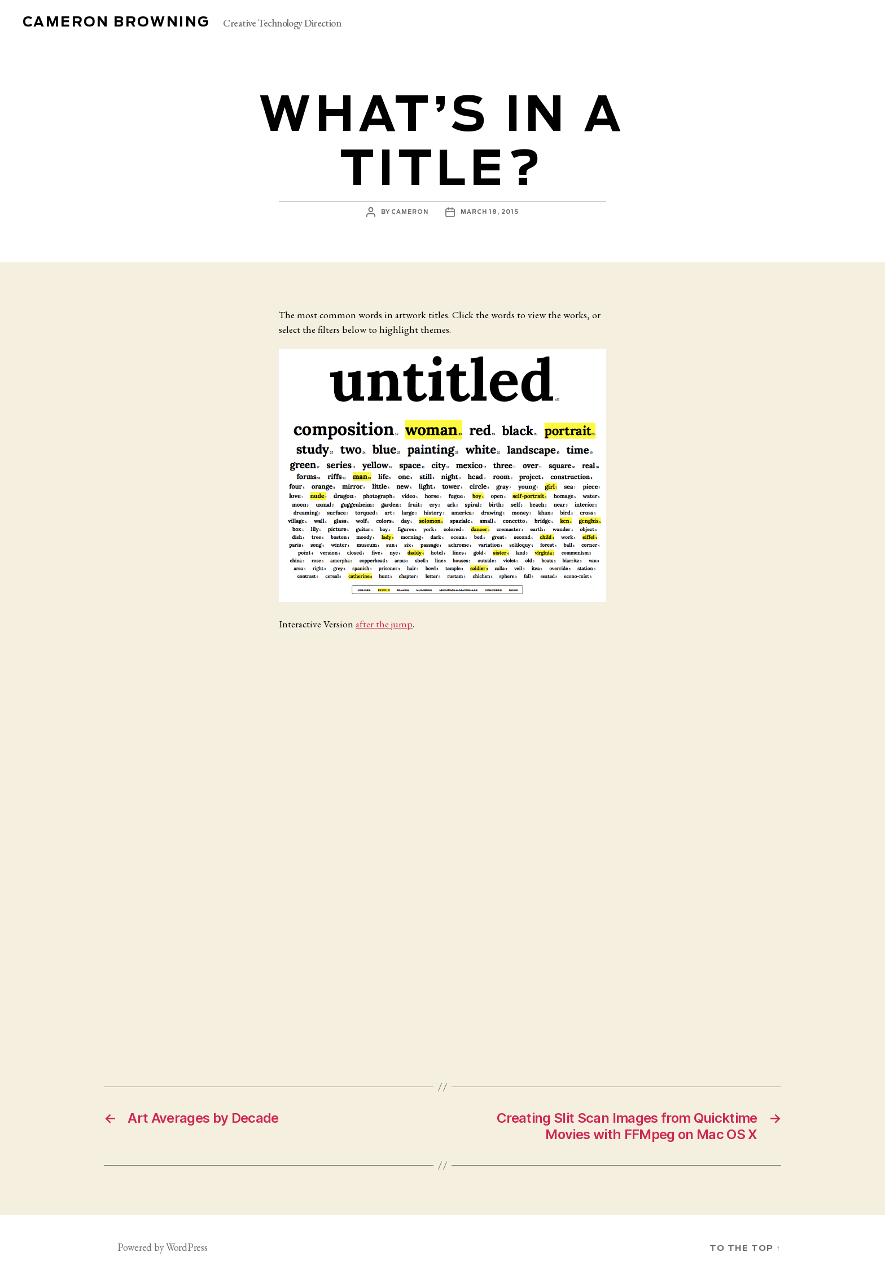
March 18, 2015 (490, 212)
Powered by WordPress (162, 1247)
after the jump (384, 623)
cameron (409, 212)
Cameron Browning (116, 22)
